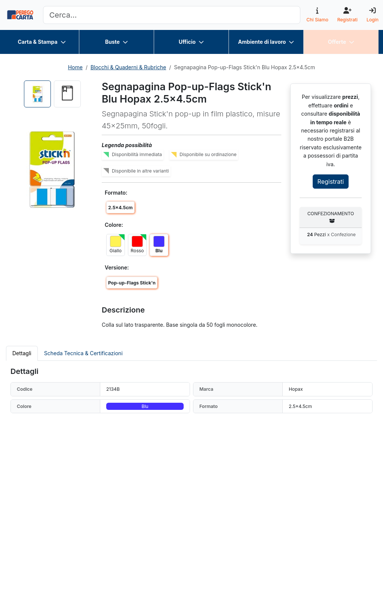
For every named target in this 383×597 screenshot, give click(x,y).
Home (75, 67)
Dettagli (21, 353)
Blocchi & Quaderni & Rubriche (128, 67)
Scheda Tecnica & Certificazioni (83, 353)
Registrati (331, 181)
